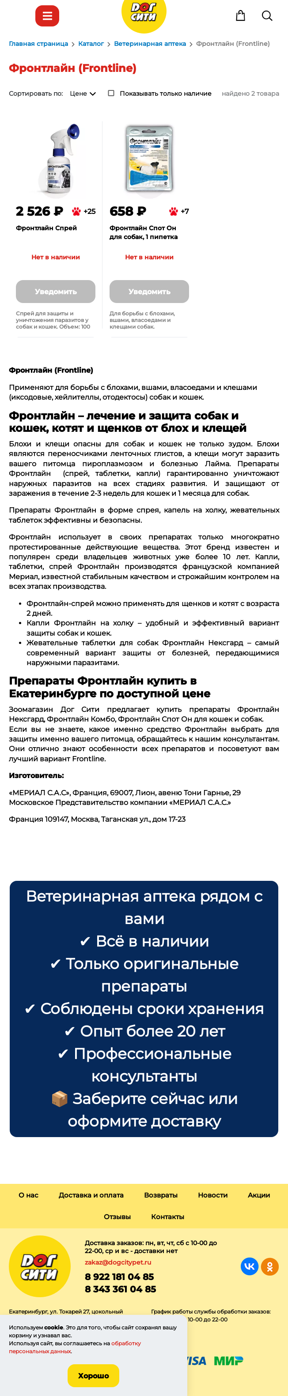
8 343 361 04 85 (120, 1289)
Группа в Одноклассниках (270, 1267)
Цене (78, 93)
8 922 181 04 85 (119, 1276)
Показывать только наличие (166, 93)
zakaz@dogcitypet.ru (118, 1262)
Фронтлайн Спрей (46, 228)
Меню (21, 15)
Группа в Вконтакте (250, 1267)
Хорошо (93, 1376)
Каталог (47, 15)
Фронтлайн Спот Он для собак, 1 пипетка (144, 232)
